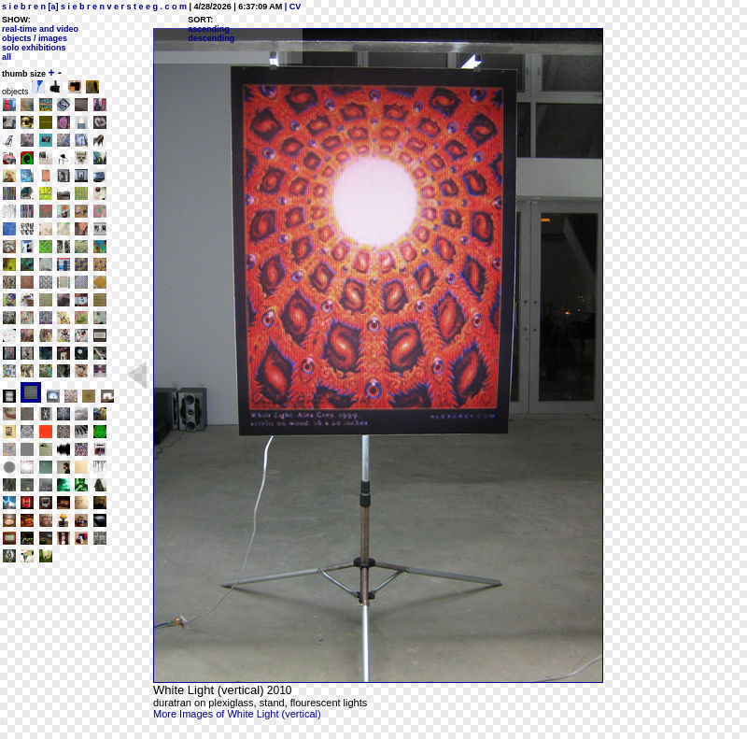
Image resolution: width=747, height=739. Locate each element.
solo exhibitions (34, 47)
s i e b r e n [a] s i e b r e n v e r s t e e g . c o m (94, 6)
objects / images (34, 38)
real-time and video (40, 29)
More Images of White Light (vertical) (237, 713)
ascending (209, 29)
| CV (291, 6)
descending (211, 38)
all (6, 57)
